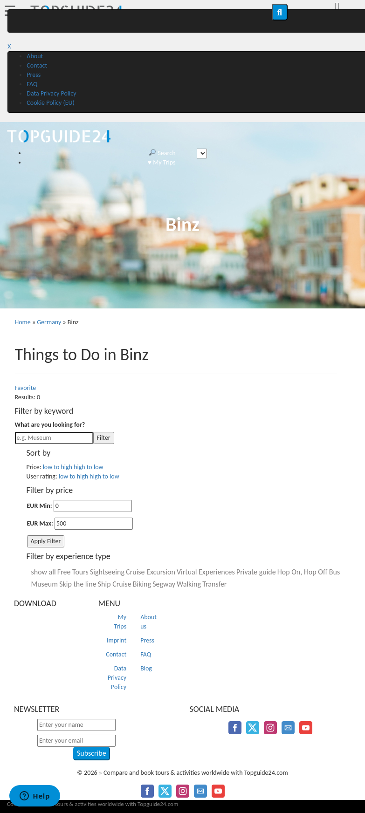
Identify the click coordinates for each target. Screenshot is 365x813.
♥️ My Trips (162, 162)
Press (34, 75)
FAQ (32, 84)
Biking (142, 584)
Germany (49, 322)
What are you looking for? (50, 425)
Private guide (256, 571)
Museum (44, 584)
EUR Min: (39, 506)
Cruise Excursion (150, 571)
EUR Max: (40, 523)
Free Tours (73, 571)
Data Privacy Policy (51, 93)
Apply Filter (46, 541)
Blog (146, 668)
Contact (37, 65)
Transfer (214, 584)
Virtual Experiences (206, 571)
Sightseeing (107, 571)
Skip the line (77, 584)
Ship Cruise (114, 584)
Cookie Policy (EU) (50, 103)
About (35, 56)
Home (23, 322)
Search (162, 153)
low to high (57, 467)
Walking (189, 584)
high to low (88, 467)
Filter (103, 438)
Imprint (116, 640)
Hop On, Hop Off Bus (308, 571)
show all (43, 571)
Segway (163, 584)
